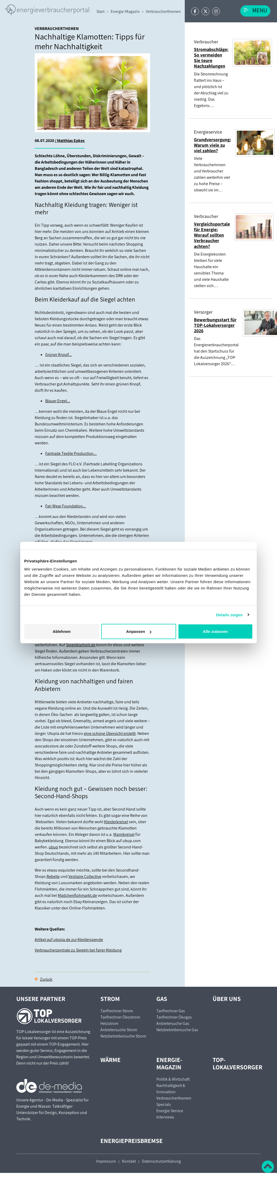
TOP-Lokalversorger (237, 1063)
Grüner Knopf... (58, 354)
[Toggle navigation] (255, 11)
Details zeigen (229, 614)
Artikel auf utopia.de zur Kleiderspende (69, 939)
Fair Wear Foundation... (65, 506)
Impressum (106, 1161)
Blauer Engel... (57, 401)
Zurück (46, 979)
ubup (53, 847)
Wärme (110, 1060)
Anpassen (138, 631)
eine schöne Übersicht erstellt (110, 733)
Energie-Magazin (125, 11)
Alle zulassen (215, 631)
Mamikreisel (124, 834)
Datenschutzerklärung (161, 1161)
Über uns (227, 999)
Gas (161, 999)
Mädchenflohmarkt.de (77, 895)
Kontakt (129, 1161)
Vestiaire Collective (84, 876)
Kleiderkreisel (116, 822)
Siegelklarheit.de (80, 645)
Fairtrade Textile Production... (71, 453)
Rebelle (53, 876)
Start (100, 11)
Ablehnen (61, 631)
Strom (110, 999)
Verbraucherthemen (163, 11)
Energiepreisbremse (131, 1141)
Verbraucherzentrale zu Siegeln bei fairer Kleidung (78, 950)
